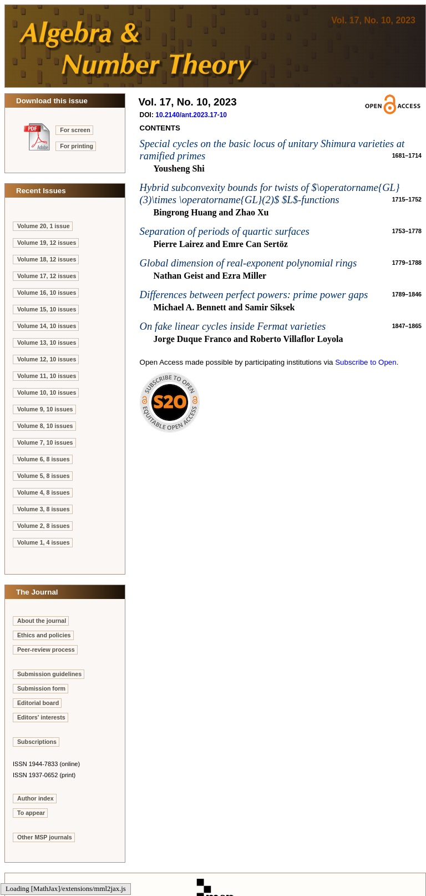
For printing (76, 146)
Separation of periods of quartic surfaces (225, 231)
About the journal (41, 620)
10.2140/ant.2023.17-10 (191, 115)
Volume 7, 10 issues (45, 442)
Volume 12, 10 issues (46, 359)
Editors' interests (41, 717)
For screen (75, 130)
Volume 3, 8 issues (43, 509)
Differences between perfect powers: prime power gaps (254, 294)
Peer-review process (46, 649)
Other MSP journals (44, 837)
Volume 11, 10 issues (46, 376)
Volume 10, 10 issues (46, 392)
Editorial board (38, 702)
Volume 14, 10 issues (46, 326)
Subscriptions (37, 741)
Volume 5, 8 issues (43, 475)
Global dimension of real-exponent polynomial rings (248, 263)
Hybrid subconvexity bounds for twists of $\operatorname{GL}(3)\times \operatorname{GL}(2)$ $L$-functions (270, 193)
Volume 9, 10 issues (45, 409)
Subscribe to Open (365, 362)
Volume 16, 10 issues (46, 292)
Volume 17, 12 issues (46, 276)
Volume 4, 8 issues (43, 492)
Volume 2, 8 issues (43, 525)
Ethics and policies (44, 635)
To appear (31, 812)
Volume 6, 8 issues (43, 459)
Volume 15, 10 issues (46, 309)
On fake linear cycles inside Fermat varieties (233, 326)
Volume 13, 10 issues (46, 342)
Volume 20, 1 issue (43, 226)
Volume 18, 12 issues (46, 259)
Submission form (41, 688)
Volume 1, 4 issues (43, 542)
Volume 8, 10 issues (45, 425)
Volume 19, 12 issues (46, 242)
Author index (35, 798)
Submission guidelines (49, 674)
